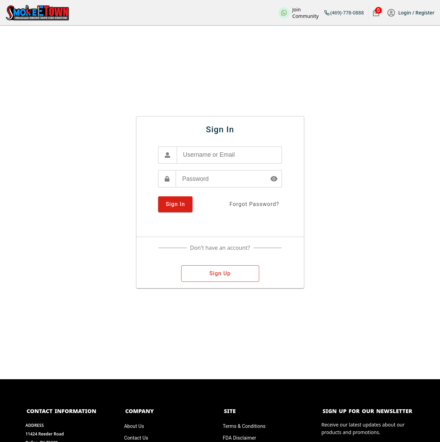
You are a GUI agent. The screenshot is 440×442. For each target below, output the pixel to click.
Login (405, 12)
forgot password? (254, 204)
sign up (220, 273)
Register (424, 12)
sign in (175, 204)
